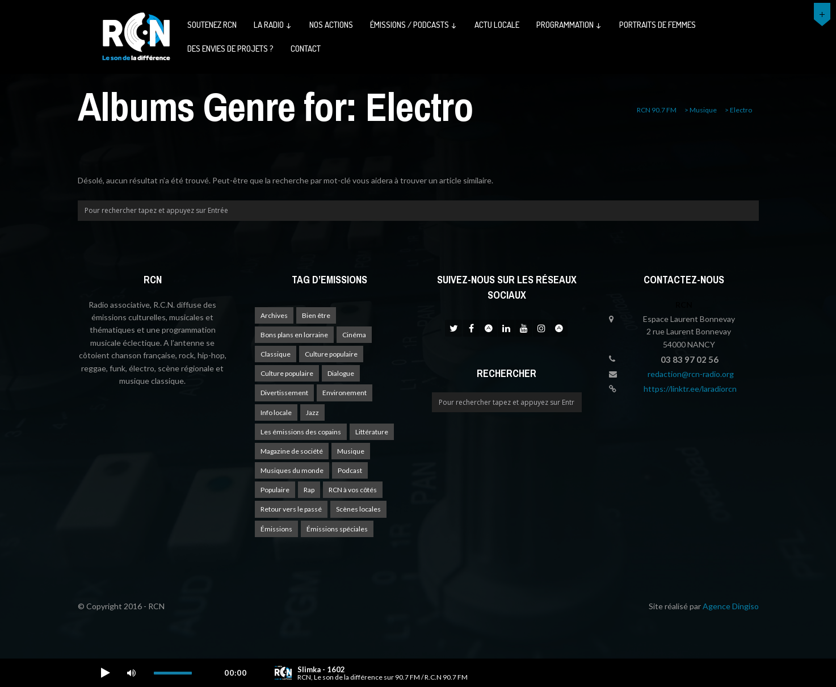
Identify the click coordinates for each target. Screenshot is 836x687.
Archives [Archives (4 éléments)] (274, 315)
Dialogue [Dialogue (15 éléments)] (340, 373)
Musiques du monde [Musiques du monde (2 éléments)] (292, 470)
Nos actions (331, 24)
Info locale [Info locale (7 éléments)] (276, 412)
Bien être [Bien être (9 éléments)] (316, 315)
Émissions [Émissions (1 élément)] (276, 529)
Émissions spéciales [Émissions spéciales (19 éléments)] (337, 529)
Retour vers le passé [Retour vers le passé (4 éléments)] (291, 509)
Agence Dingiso (731, 606)
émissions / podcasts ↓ (413, 24)
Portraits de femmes (657, 24)
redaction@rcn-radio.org (691, 374)
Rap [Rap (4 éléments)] (309, 489)
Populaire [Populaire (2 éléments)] (275, 489)
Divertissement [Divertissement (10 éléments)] (284, 392)
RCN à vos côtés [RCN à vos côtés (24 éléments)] (353, 489)
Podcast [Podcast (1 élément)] (350, 470)
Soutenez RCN (212, 24)
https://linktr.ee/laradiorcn (690, 388)
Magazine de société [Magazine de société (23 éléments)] (292, 451)
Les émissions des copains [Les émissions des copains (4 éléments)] (301, 432)
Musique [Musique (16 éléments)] (350, 451)
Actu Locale (496, 24)
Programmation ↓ (569, 24)
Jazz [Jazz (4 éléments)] (312, 412)
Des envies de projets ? (230, 48)
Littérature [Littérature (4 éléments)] (371, 432)
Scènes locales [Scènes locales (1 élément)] (358, 509)
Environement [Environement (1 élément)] (344, 392)
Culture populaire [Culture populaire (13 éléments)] (287, 373)
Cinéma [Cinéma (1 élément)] (354, 334)
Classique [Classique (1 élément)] (276, 354)
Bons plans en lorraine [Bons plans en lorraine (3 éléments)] (294, 334)
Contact (306, 48)
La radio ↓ (273, 24)
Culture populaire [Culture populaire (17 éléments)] (331, 354)
